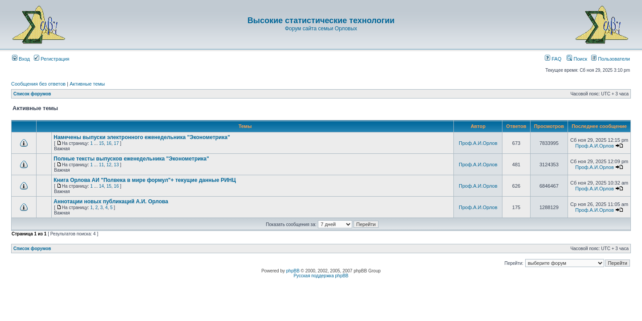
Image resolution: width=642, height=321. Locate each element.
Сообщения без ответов (38, 83)
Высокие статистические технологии (321, 20)
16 (109, 143)
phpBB (293, 270)
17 (116, 143)
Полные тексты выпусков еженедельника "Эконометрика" (131, 159)
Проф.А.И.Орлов (478, 143)
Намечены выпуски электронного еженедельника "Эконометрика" (142, 137)
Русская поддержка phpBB (320, 275)
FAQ (553, 59)
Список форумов (32, 93)
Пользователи (610, 59)
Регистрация (51, 59)
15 (101, 143)
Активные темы (87, 83)
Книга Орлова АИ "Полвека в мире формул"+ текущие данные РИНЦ (145, 180)
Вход (21, 59)
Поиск (577, 59)
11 (101, 164)
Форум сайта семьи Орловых (321, 28)
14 (101, 186)
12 (109, 164)
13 (116, 164)
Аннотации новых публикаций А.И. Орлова (111, 201)
